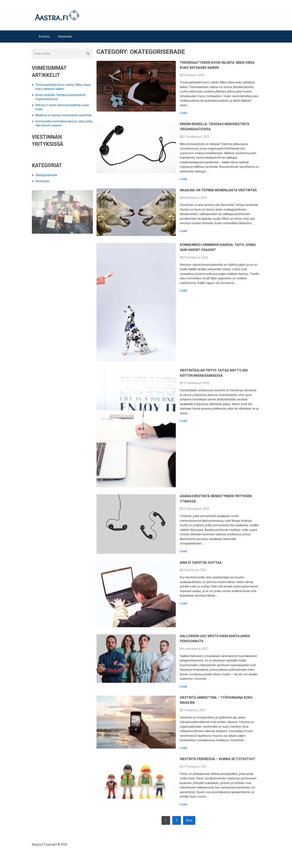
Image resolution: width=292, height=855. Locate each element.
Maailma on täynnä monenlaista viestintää (218, 190)
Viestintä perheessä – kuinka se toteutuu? (217, 759)
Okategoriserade (46, 175)
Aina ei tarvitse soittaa (201, 563)
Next (189, 820)
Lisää (183, 112)
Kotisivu (44, 36)
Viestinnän (65, 36)
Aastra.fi (37, 844)
